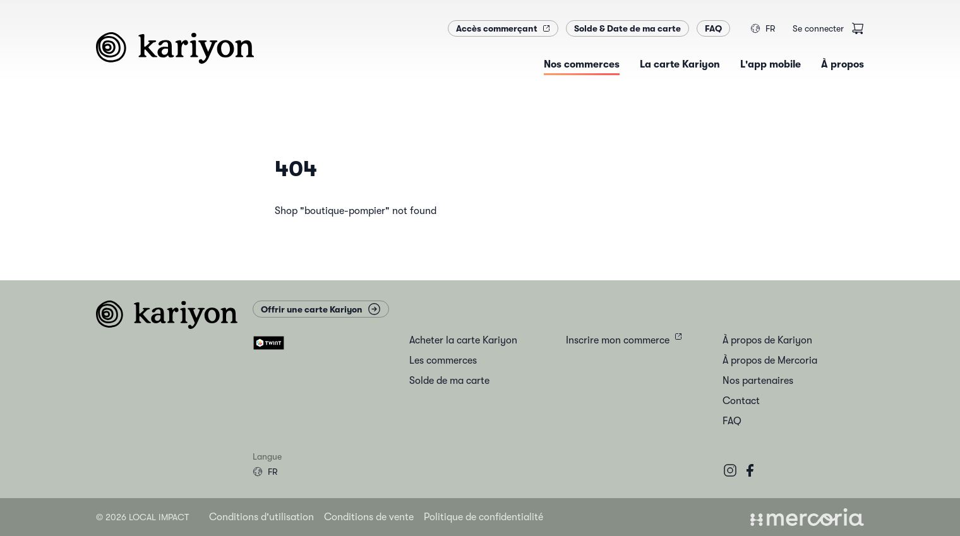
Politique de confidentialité (483, 517)
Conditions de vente (369, 517)
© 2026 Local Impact (142, 517)
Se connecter (818, 28)
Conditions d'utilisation (261, 517)
